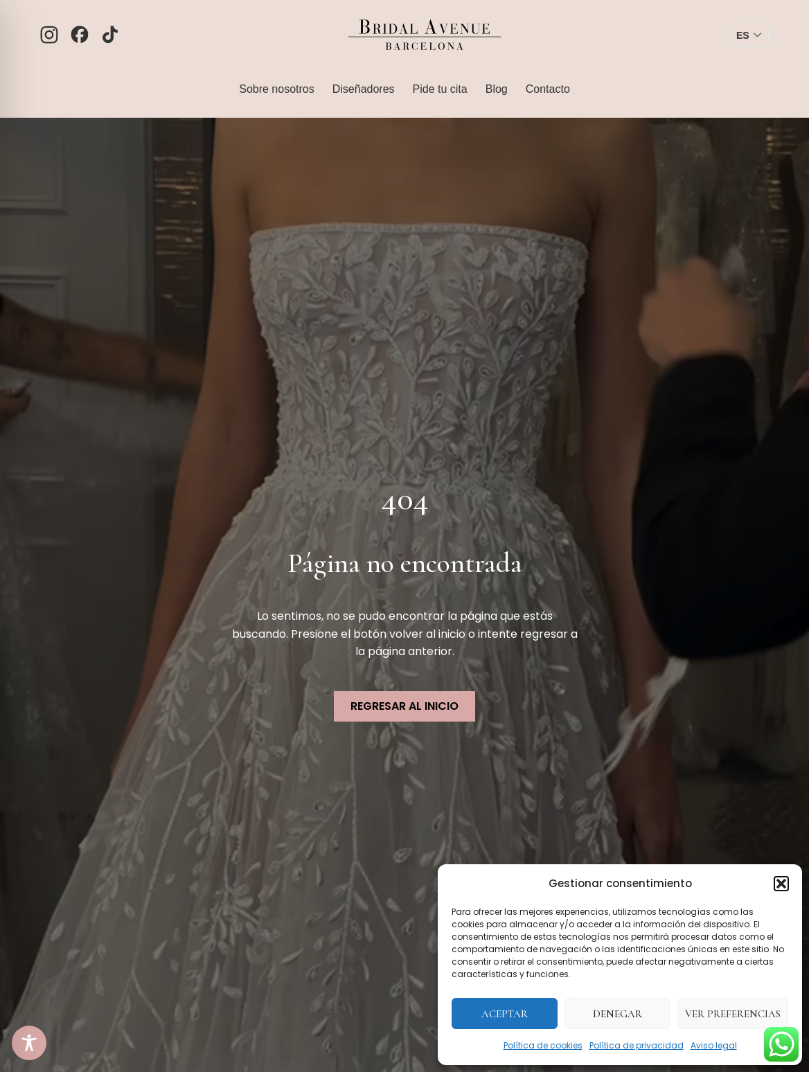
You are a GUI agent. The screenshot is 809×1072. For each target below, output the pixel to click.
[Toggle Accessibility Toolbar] (29, 1043)
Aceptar (504, 1014)
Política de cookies (543, 1045)
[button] (781, 884)
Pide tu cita (440, 89)
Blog (497, 89)
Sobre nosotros (276, 89)
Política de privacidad (636, 1045)
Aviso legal (714, 1045)
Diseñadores (363, 89)
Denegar (617, 1014)
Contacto (548, 89)
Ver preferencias (733, 1014)
